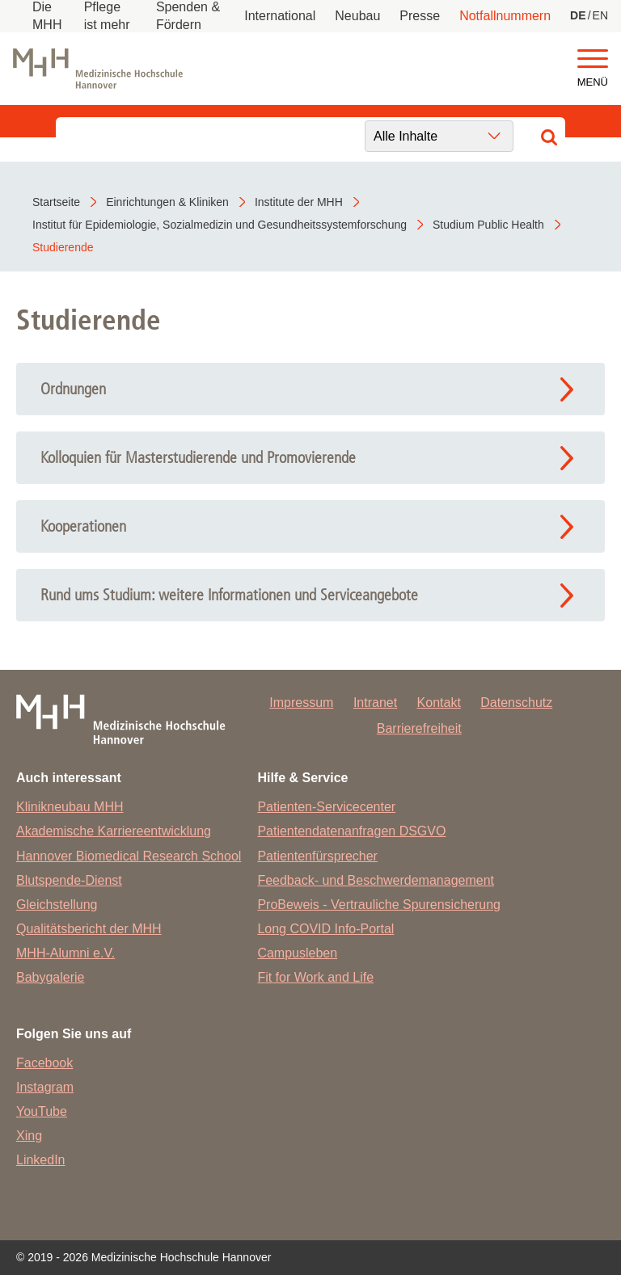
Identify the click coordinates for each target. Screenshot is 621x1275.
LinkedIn (40, 1160)
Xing (29, 1135)
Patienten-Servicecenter (326, 807)
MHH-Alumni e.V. (65, 953)
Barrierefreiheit (419, 728)
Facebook (44, 1063)
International (279, 16)
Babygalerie (50, 977)
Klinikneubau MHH (70, 807)
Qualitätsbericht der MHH (89, 929)
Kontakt (439, 702)
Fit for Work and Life (315, 977)
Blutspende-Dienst (69, 880)
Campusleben (297, 953)
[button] (592, 59)
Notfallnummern (505, 16)
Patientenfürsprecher (317, 856)
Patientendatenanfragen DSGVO (351, 831)
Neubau (357, 16)
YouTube (41, 1111)
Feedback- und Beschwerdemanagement (375, 880)
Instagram (45, 1087)
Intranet (375, 702)
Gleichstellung (57, 904)
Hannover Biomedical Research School (128, 856)
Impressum (301, 702)
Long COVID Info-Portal (325, 929)
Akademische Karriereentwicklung (113, 831)
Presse (419, 16)
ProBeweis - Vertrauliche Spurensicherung (379, 904)
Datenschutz (516, 702)
